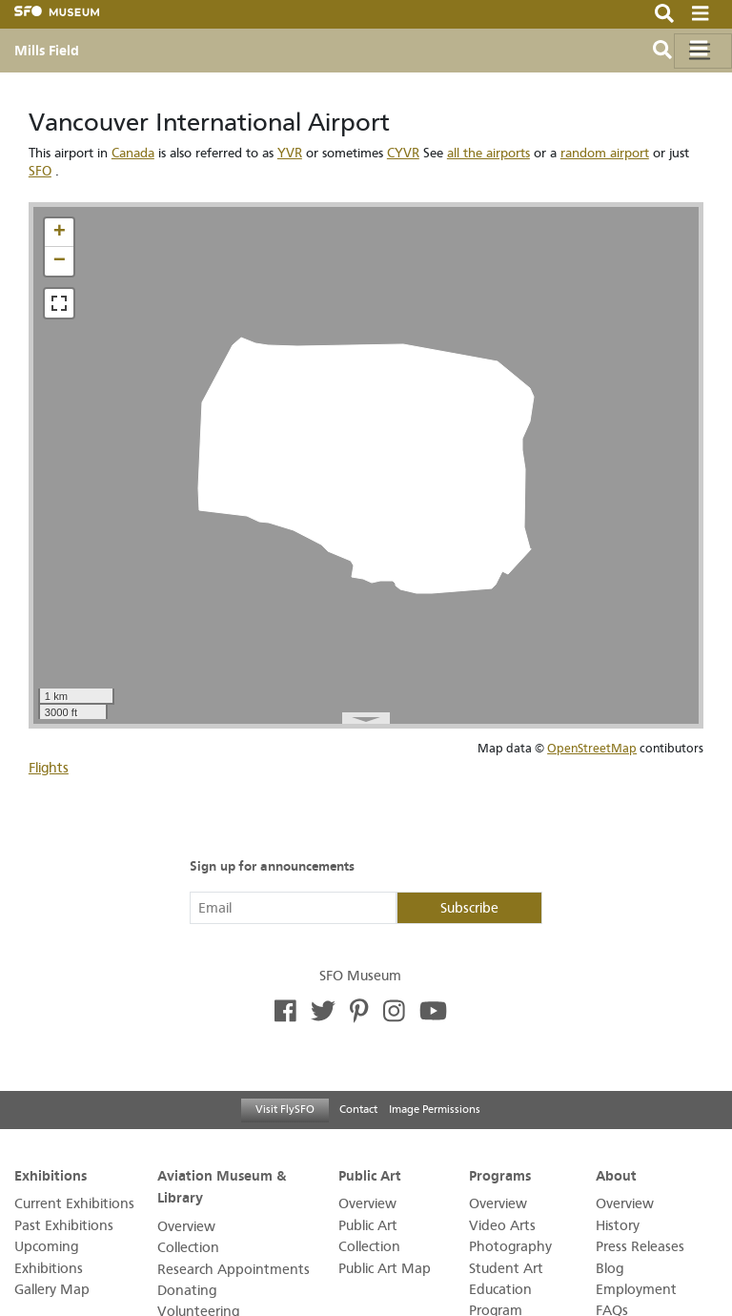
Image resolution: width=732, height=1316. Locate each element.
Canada (133, 153)
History (618, 1226)
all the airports (488, 153)
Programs (500, 1175)
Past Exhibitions (63, 1226)
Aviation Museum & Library (221, 1186)
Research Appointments (233, 1270)
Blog (609, 1269)
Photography (510, 1247)
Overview (186, 1227)
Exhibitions (50, 1175)
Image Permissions (434, 1109)
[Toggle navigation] (703, 51)
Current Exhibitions (74, 1204)
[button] (59, 232)
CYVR (403, 153)
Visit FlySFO (285, 1109)
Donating (186, 1291)
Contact (358, 1109)
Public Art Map (384, 1269)
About (616, 1175)
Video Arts (502, 1226)
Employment (636, 1290)
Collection (188, 1248)
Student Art (506, 1269)
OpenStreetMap (592, 748)
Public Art (369, 1175)
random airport (604, 153)
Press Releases (640, 1247)
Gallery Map (52, 1290)
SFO (40, 171)
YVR (289, 153)
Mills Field (46, 50)
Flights (49, 768)
